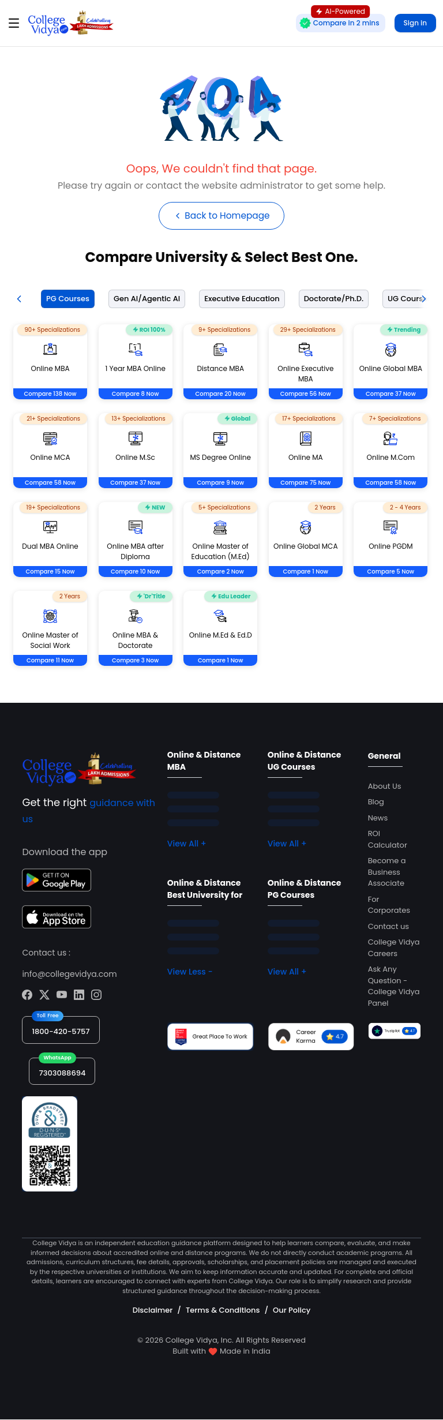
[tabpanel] (221, 509)
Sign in (415, 23)
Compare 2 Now (220, 572)
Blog (376, 802)
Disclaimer (153, 1311)
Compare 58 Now (50, 483)
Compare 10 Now (135, 572)
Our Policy (291, 1311)
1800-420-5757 (60, 1031)
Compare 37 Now (391, 394)
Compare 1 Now (305, 572)
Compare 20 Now (221, 394)
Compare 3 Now (135, 661)
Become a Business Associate (387, 872)
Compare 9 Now (220, 483)
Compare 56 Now (305, 394)
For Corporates (389, 905)
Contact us (388, 926)
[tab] (65, 300)
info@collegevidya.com (69, 974)
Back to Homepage (221, 216)
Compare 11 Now (50, 661)
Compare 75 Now (305, 483)
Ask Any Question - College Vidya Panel (394, 986)
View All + (187, 844)
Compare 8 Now (135, 394)
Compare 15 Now (50, 572)
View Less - (190, 972)
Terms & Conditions (223, 1311)
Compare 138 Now (50, 394)
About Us (384, 786)
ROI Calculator (387, 840)
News (378, 818)
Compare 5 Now (391, 572)
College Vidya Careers (394, 948)
